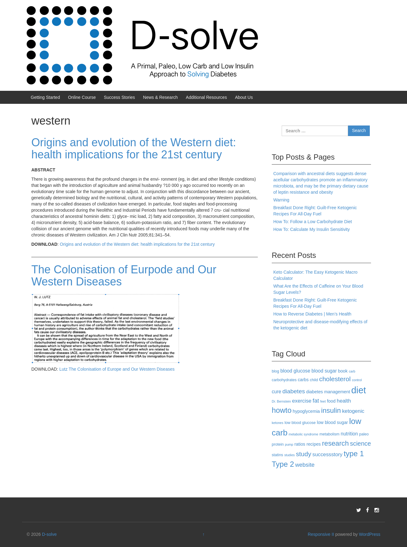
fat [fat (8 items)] (316, 400)
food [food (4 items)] (331, 401)
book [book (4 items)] (342, 370)
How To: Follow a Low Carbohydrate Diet (312, 221)
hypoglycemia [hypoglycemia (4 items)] (306, 411)
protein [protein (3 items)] (278, 444)
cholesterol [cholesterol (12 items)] (335, 378)
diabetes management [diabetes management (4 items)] (328, 391)
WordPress (369, 534)
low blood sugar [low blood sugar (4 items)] (332, 422)
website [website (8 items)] (305, 464)
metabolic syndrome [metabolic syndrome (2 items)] (303, 434)
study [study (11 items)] (303, 453)
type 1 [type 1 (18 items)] (354, 453)
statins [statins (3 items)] (277, 455)
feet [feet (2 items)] (323, 401)
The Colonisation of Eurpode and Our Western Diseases (123, 275)
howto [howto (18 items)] (282, 410)
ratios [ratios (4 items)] (299, 444)
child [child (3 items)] (314, 380)
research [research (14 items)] (335, 443)
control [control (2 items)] (357, 380)
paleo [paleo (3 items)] (364, 434)
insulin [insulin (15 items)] (331, 410)
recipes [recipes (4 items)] (313, 444)
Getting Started (45, 97)
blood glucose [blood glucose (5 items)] (295, 370)
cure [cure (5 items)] (276, 391)
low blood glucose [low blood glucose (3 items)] (299, 423)
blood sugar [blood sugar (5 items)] (324, 370)
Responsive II (321, 534)
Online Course (82, 97)
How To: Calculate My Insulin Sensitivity (311, 229)
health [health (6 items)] (344, 401)
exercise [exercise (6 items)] (301, 401)
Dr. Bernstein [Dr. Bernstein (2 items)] (281, 401)
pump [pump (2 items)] (289, 444)
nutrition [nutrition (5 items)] (349, 433)
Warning (281, 199)
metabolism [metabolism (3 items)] (330, 434)
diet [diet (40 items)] (358, 390)
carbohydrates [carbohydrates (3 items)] (284, 380)
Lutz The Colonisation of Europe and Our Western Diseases (116, 369)
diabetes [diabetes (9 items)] (293, 391)
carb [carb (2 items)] (352, 371)
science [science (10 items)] (360, 443)
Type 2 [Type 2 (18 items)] (283, 464)
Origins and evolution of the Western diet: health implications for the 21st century (133, 148)
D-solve (49, 534)
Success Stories (119, 97)
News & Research (160, 97)
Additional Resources (206, 97)
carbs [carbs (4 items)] (303, 379)
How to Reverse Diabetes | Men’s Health (312, 313)
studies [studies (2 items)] (289, 455)
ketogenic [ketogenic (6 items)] (353, 411)
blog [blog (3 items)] (275, 371)
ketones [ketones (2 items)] (277, 423)
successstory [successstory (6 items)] (327, 454)
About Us (244, 97)
